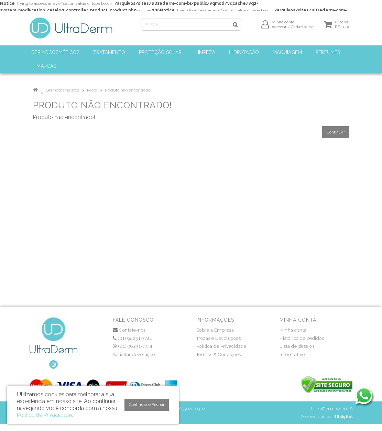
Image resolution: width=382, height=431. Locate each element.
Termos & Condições (218, 354)
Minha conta (293, 330)
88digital (343, 416)
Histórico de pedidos (302, 338)
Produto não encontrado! (128, 90)
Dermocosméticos (62, 90)
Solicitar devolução (134, 354)
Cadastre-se (302, 30)
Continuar (336, 132)
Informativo (292, 354)
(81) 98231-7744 (132, 338)
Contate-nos (129, 330)
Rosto (92, 90)
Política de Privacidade (221, 346)
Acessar (279, 30)
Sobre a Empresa (215, 330)
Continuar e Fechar (146, 404)
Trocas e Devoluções (218, 338)
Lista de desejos (297, 346)
